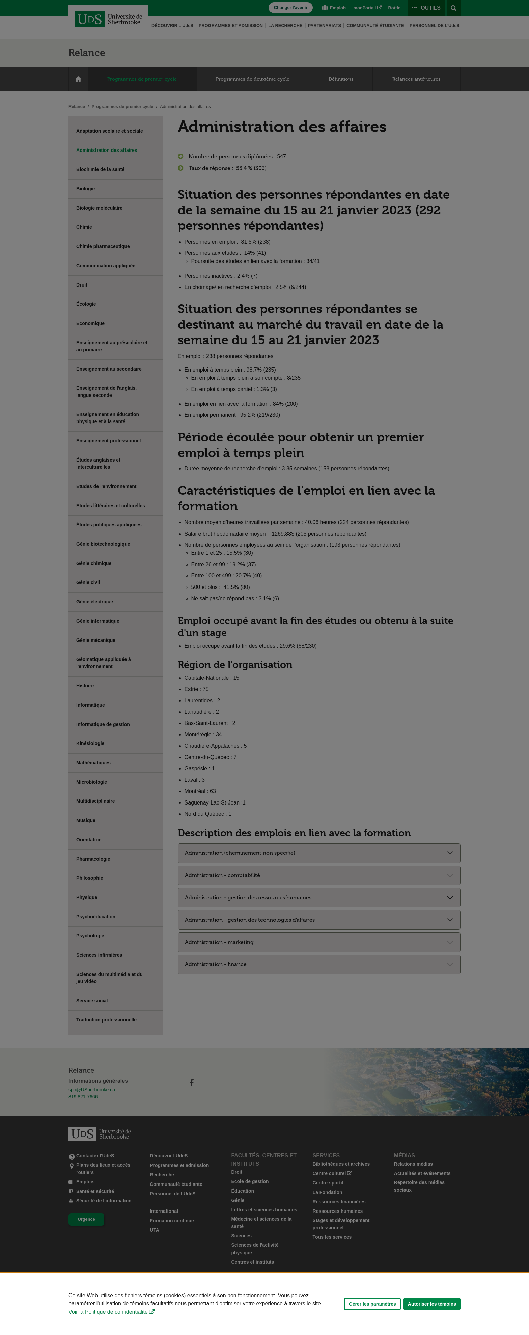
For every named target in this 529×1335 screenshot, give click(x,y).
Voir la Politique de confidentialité (108, 1312)
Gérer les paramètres (372, 1304)
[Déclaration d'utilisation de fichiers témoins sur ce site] (264, 1304)
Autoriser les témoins (432, 1304)
